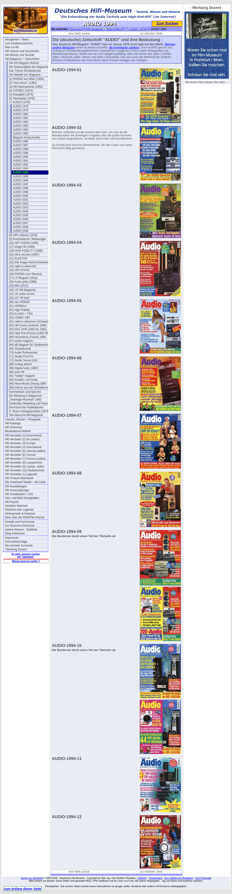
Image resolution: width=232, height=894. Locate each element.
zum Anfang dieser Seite (22, 889)
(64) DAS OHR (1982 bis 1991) (28, 329)
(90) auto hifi (16, 372)
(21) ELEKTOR (18, 258)
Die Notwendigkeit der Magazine (28, 67)
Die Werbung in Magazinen (25, 395)
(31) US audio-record (21, 293)
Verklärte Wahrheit (16, 505)
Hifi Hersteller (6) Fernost (20, 454)
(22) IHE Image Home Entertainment (30, 262)
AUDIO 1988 (20, 149)
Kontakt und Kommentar (19, 521)
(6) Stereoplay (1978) (22, 98)
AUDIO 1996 (20, 180)
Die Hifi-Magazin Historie (24, 63)
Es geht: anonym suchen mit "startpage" (25, 555)
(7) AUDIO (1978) (19, 102)
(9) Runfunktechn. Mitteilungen (27, 239)
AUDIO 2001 (20, 199)
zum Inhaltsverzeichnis (19, 43)
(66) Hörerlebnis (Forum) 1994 (27, 337)
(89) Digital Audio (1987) (23, 368)
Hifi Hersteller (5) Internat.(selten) (25, 451)
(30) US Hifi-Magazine (22, 290)
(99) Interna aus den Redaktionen (29, 387)
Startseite (76, 29)
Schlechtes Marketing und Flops (28, 403)
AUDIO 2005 (20, 215)
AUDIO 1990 (20, 156)
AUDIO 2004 (20, 211)
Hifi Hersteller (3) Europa (20, 443)
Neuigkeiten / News (17, 39)
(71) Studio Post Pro (21, 356)
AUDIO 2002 (20, 203)
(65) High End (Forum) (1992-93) (29, 333)
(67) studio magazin (21, 341)
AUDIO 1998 (20, 188)
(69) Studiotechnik (20, 348)
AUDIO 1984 (20, 129)
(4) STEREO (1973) (21, 90)
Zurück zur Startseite (32, 878)
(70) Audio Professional (23, 352)
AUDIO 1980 (20, 114)
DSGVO (142, 878)
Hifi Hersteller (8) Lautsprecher (23, 462)
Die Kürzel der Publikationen (26, 407)
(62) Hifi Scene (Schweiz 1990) (28, 325)
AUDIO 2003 (20, 207)
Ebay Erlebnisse (15, 533)
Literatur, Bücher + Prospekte (23, 419)
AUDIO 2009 (20, 230)
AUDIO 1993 (20, 168)
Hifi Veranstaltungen (17, 490)
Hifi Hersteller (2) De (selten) (22, 439)
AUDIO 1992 (20, 164)
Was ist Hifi (12, 47)
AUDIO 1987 (20, 145)
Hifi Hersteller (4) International (23, 447)
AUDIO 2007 (20, 223)
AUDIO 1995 (20, 176)
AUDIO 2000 (20, 196)
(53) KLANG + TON (21, 313)
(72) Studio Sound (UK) (23, 360)
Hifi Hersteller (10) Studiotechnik (24, 470)
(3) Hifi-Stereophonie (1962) (26, 86)
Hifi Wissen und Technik (19, 55)
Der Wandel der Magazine (25, 74)
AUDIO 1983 (20, 125)
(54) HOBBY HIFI (19, 317)
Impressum (11, 537)
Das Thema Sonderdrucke (25, 70)
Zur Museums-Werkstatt (19, 525)
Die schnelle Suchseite (19, 545)
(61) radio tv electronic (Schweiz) (29, 321)
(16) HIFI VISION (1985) (23, 243)
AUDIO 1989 (20, 153)
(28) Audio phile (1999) (23, 281)
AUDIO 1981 (20, 118)
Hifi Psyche (12, 502)
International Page (16, 541)
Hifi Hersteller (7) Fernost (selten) (25, 458)
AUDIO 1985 (20, 133)
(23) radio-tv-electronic (22, 266)
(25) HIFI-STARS (19, 270)
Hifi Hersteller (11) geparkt (21, 474)
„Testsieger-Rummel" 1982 (25, 399)
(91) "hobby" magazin (22, 375)
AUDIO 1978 (20, 106)
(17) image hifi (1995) (22, 246)
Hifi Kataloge (13, 423)
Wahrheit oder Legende (19, 509)
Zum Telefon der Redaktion (178, 878)
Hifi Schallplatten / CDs (19, 494)
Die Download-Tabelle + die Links (25, 482)
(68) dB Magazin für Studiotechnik (29, 344)
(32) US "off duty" (19, 297)
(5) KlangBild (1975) (21, 94)
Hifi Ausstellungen (16, 486)
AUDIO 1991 (20, 160)
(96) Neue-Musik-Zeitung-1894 (27, 383)
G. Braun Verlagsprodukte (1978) (29, 411)
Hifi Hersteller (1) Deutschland (23, 435)
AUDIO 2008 (20, 227)
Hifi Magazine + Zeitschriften (22, 59)
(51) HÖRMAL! (18, 306)
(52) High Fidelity (19, 309)
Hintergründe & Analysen (20, 513)
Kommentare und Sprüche (25, 391)
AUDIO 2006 (20, 219)
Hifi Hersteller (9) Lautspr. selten (24, 466)
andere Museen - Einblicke (21, 529)
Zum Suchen (167, 23)
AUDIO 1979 (20, 110)
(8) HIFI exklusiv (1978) (23, 235)
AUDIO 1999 (20, 192)
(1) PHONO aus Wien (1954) (26, 79)
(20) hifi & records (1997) (24, 254)
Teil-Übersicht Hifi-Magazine (26, 415)
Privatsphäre (155, 878)
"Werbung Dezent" (16, 549)
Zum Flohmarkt (203, 878)
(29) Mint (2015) (18, 285)
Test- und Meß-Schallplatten (22, 498)
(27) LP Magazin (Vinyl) (23, 278)
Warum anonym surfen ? (26, 561)
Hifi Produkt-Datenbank (19, 478)
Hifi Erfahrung (13, 427)
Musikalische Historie (18, 431)
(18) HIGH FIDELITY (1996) (26, 250)
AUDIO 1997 (20, 184)
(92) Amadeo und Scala (23, 379)
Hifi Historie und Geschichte (22, 51)
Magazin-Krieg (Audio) (26, 137)
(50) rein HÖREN (19, 302)
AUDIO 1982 (20, 122)
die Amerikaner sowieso (124, 47)
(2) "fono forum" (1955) (23, 82)
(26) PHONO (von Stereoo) (25, 274)
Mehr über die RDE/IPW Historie (25, 517)
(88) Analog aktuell (20, 364)
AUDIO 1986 (20, 141)
